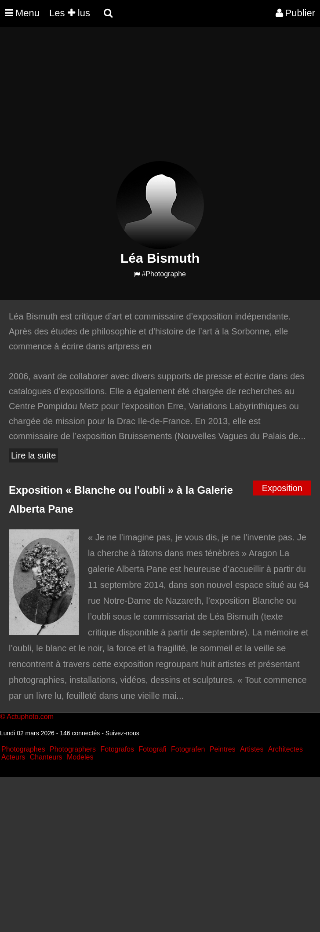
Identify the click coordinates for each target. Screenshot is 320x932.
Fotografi (152, 749)
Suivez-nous (122, 733)
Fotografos (117, 749)
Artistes (251, 749)
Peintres (223, 749)
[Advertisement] (160, 99)
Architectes (285, 749)
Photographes (23, 749)
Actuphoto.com (30, 716)
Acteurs (13, 757)
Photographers (73, 749)
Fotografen (188, 749)
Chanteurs (46, 757)
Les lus (69, 12)
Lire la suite (33, 455)
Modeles (80, 757)
